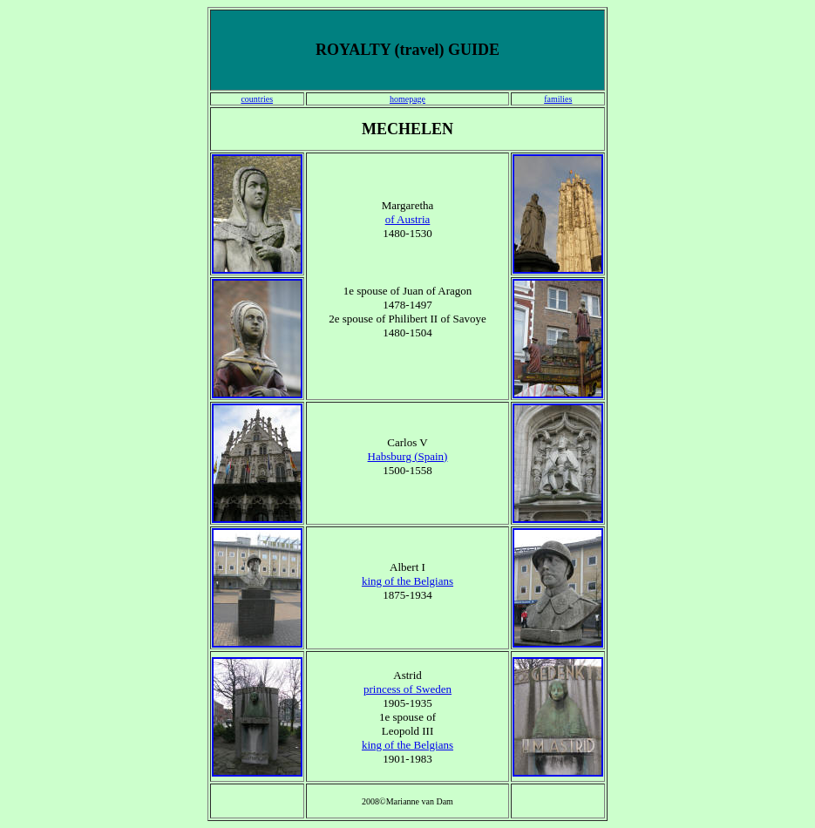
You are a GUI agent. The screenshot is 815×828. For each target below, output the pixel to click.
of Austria (408, 219)
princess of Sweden (407, 689)
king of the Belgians (407, 580)
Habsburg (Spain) (408, 456)
